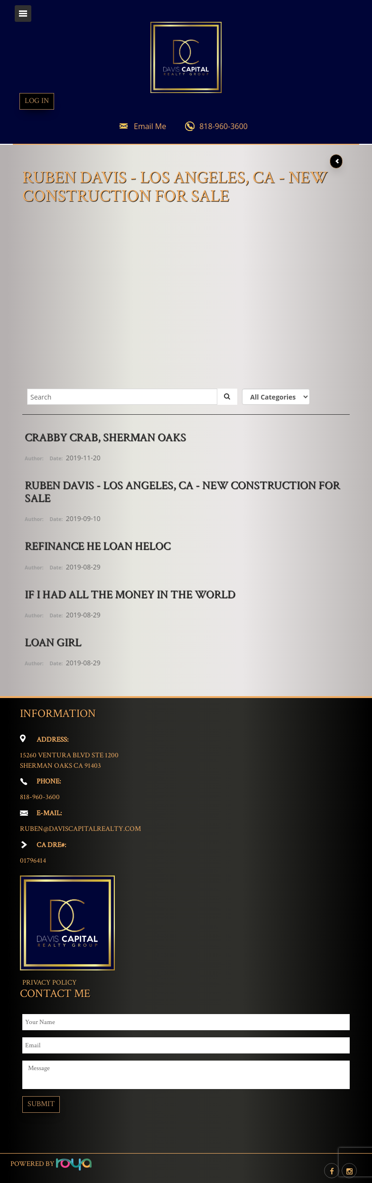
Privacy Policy (49, 982)
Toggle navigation (23, 13)
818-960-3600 (223, 126)
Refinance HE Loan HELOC (97, 546)
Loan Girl (53, 642)
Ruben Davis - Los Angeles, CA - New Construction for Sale (182, 491)
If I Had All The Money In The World (130, 594)
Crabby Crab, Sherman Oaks (105, 437)
